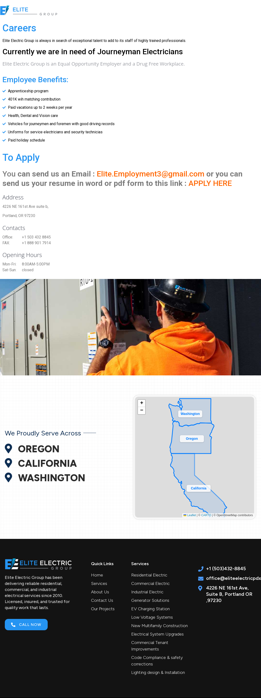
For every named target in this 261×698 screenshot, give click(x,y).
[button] (199, 487)
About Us (159, 10)
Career (211, 10)
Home (103, 10)
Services (130, 10)
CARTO (206, 515)
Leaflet (189, 515)
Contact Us (239, 10)
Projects (186, 10)
